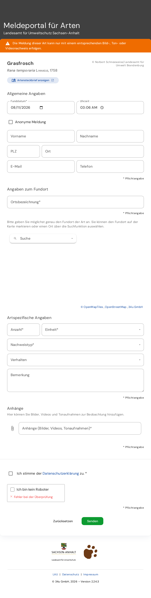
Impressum (90, 574)
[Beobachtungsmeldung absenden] (92, 521)
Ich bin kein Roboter (33, 489)
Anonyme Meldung (30, 122)
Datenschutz (70, 574)
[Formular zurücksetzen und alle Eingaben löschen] (63, 521)
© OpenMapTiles (92, 307)
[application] (75, 270)
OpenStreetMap (115, 307)
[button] (72, 238)
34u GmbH (135, 307)
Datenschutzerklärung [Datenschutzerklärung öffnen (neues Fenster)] (61, 473)
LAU (55, 574)
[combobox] (43, 238)
